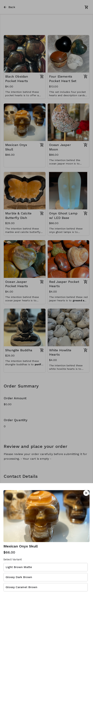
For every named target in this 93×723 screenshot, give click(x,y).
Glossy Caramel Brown (21, 587)
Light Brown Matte (19, 567)
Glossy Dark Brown (19, 577)
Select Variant (12, 559)
